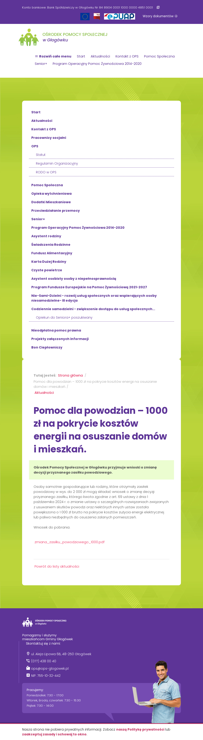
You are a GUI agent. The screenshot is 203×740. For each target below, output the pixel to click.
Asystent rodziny (46, 236)
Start (81, 56)
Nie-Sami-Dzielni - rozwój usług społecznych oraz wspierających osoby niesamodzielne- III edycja (94, 298)
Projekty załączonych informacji (60, 339)
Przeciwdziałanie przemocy (55, 210)
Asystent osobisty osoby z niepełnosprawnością (73, 278)
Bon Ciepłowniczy (46, 347)
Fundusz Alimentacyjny (51, 253)
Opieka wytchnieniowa (51, 193)
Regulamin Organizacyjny (57, 163)
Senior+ (41, 63)
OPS (34, 146)
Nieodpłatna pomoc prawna (56, 330)
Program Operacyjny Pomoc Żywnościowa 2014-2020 (97, 63)
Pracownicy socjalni (48, 137)
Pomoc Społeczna (159, 56)
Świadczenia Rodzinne (50, 244)
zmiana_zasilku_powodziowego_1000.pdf (69, 542)
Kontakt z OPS (127, 56)
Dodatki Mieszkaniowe (51, 202)
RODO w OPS (46, 172)
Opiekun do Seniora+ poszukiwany (64, 317)
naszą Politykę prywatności (140, 729)
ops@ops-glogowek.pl (50, 668)
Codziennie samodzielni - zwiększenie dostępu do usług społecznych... (93, 309)
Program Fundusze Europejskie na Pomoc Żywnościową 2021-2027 (89, 287)
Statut (41, 154)
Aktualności (100, 56)
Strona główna (70, 375)
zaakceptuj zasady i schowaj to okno (54, 734)
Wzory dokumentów (160, 16)
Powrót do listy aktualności (57, 566)
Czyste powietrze (46, 270)
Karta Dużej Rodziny (48, 261)
